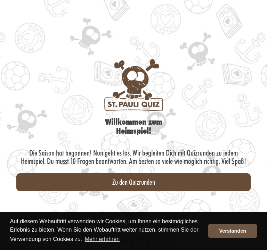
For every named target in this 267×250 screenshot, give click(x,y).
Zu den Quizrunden (133, 181)
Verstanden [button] (232, 231)
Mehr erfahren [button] (102, 239)
